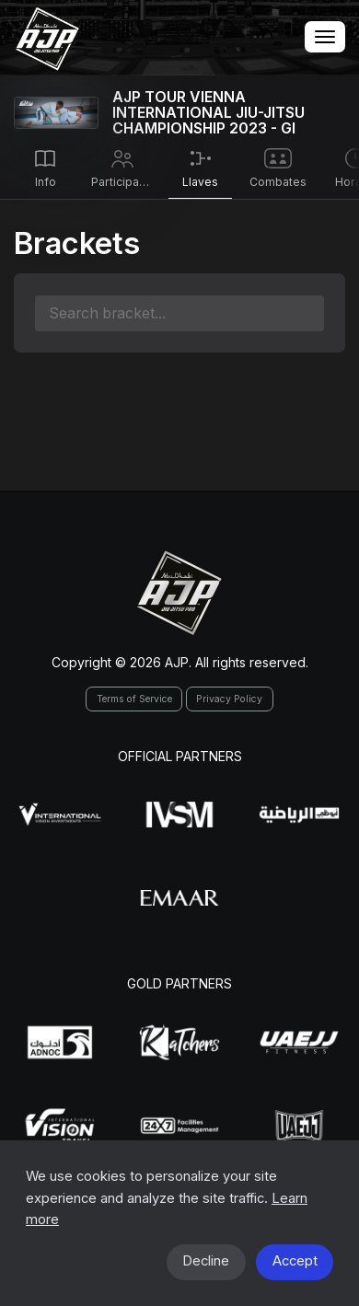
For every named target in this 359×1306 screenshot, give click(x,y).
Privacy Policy (229, 699)
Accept (295, 1261)
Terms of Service (134, 699)
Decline (205, 1261)
